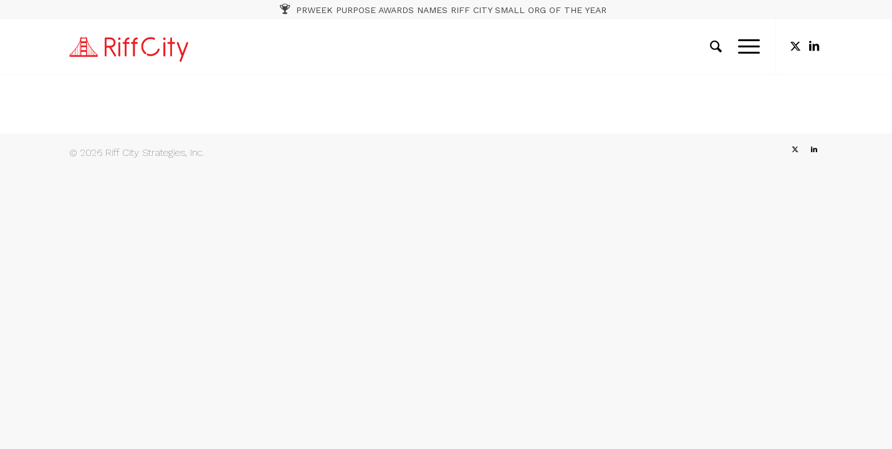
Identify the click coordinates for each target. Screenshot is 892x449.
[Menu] (745, 46)
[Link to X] (795, 46)
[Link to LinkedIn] (814, 46)
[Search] (716, 46)
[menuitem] (716, 46)
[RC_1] (129, 46)
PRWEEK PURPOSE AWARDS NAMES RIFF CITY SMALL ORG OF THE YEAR (451, 10)
